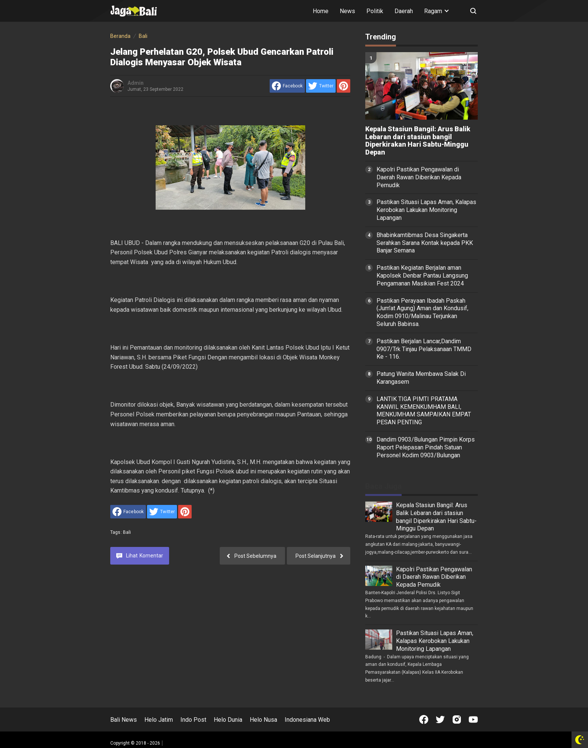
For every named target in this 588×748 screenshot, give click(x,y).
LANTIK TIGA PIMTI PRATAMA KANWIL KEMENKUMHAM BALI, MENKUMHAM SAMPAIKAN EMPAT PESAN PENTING (423, 410)
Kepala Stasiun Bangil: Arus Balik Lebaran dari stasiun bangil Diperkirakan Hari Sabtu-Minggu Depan (417, 140)
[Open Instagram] (456, 719)
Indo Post (193, 719)
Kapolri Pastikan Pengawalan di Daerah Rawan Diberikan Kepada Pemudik (418, 177)
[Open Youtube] (473, 719)
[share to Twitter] (321, 86)
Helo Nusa (263, 719)
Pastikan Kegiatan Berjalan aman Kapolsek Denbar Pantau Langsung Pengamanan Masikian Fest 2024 (422, 275)
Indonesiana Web (307, 719)
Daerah (403, 11)
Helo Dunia (228, 719)
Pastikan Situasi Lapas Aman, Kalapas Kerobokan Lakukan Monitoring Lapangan (426, 209)
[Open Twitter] (440, 719)
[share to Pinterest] (343, 86)
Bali (127, 532)
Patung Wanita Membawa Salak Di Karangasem (421, 377)
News (347, 11)
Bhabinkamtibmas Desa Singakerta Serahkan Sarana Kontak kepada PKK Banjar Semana (424, 242)
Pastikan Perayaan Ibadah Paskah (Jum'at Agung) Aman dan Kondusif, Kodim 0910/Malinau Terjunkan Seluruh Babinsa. (422, 312)
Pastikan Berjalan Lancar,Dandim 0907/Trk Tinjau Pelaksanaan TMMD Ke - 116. (423, 349)
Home (320, 11)
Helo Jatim (158, 719)
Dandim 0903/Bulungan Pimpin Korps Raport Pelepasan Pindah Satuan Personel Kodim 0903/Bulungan (425, 447)
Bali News (123, 719)
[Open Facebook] (423, 719)
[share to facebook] (287, 86)
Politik (374, 11)
